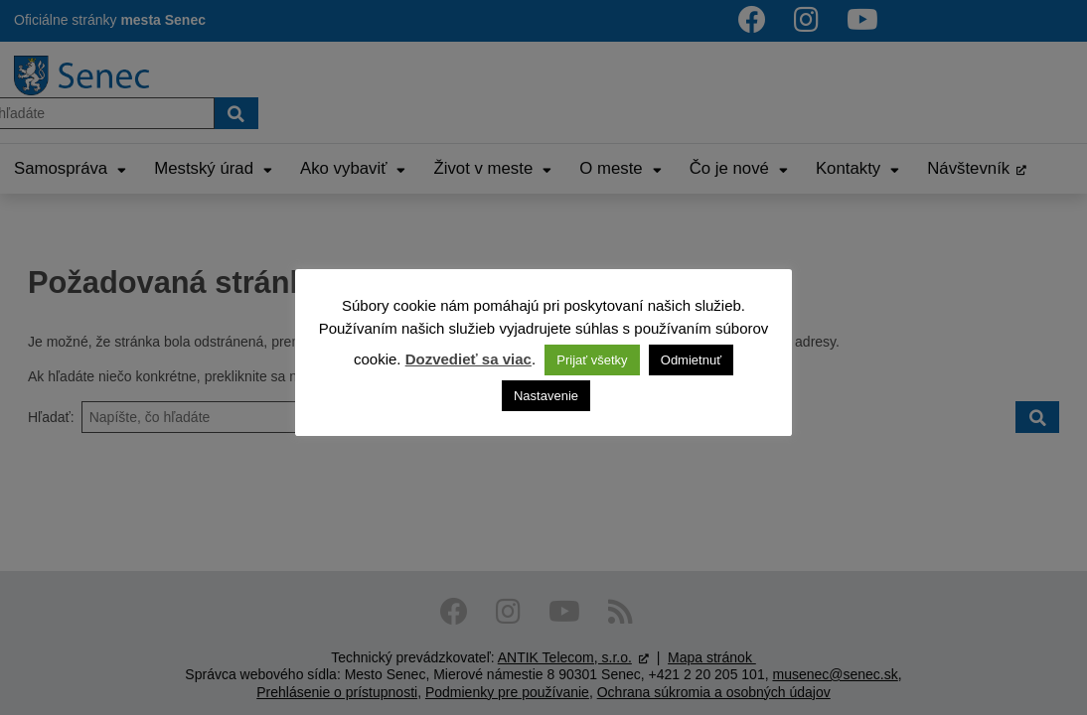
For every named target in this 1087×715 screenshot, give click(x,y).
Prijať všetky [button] (591, 360)
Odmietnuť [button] (691, 360)
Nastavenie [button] (546, 395)
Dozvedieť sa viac (468, 359)
